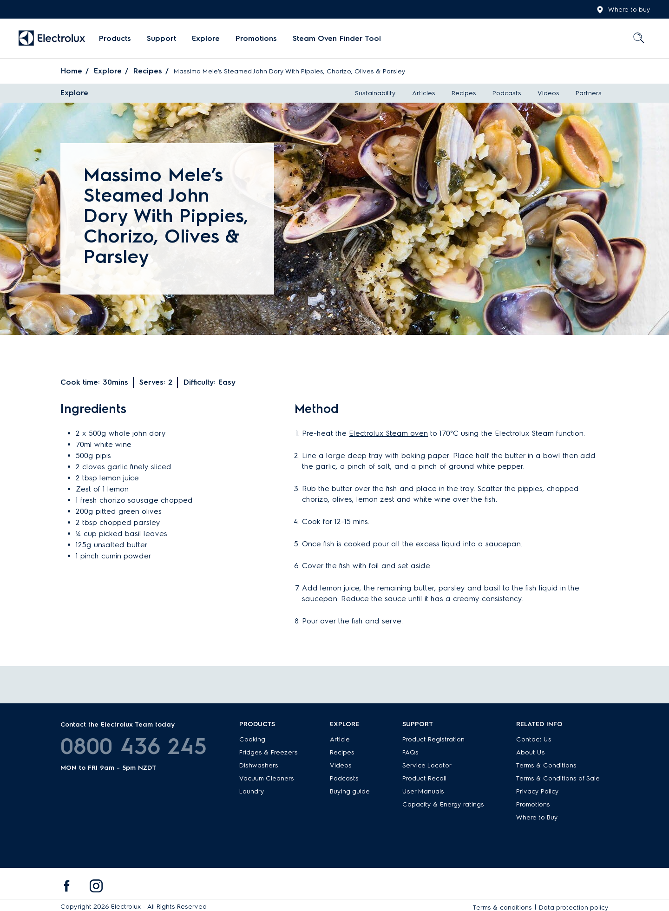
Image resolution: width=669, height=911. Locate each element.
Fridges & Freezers (268, 752)
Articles (423, 93)
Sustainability (375, 93)
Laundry (251, 791)
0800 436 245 (133, 746)
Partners (589, 93)
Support (161, 38)
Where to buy (623, 9)
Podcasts (506, 93)
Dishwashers (258, 765)
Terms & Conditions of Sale (558, 778)
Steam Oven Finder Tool (337, 38)
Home (71, 70)
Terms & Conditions (546, 765)
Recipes (147, 70)
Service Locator (427, 765)
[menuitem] (115, 38)
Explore (206, 38)
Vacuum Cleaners (266, 778)
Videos (548, 93)
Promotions (256, 38)
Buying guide (350, 791)
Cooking (252, 739)
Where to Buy (537, 817)
